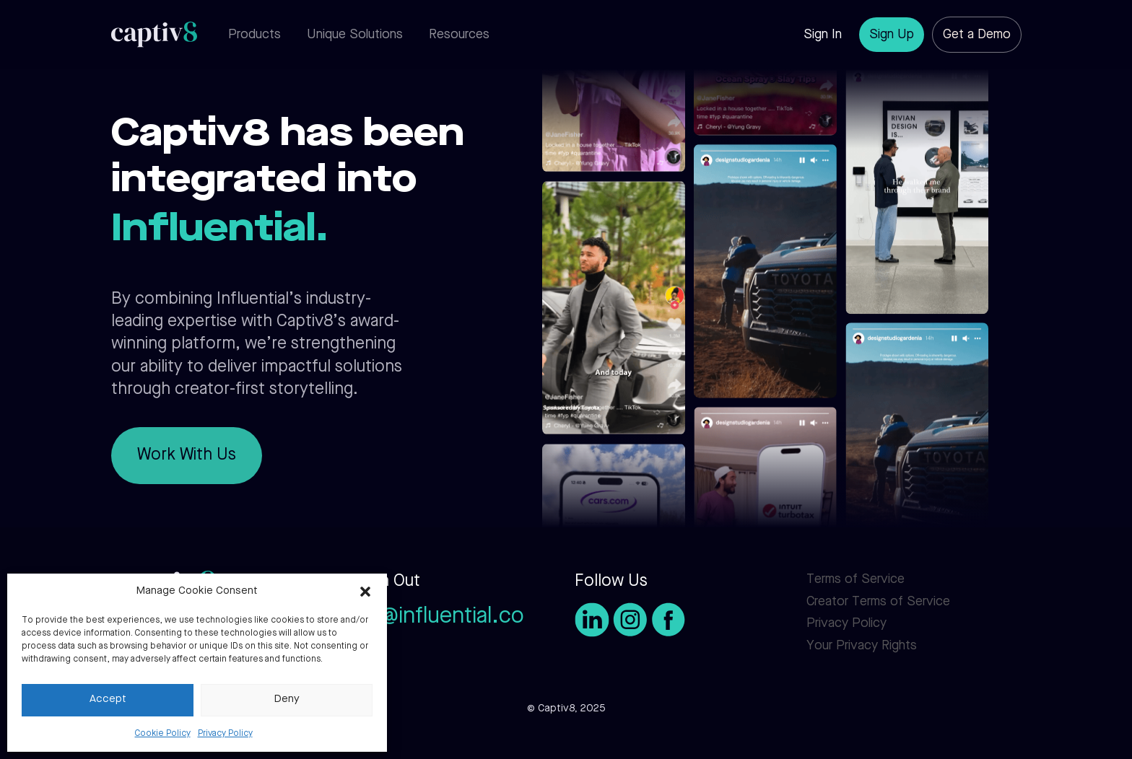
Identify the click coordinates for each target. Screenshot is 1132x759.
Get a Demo (977, 34)
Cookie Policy (163, 733)
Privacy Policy (225, 733)
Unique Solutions (355, 34)
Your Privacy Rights (861, 645)
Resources (459, 34)
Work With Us (186, 455)
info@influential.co (433, 617)
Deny (287, 699)
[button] (365, 591)
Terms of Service (855, 579)
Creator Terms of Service (878, 601)
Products (254, 34)
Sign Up (891, 34)
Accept (108, 699)
